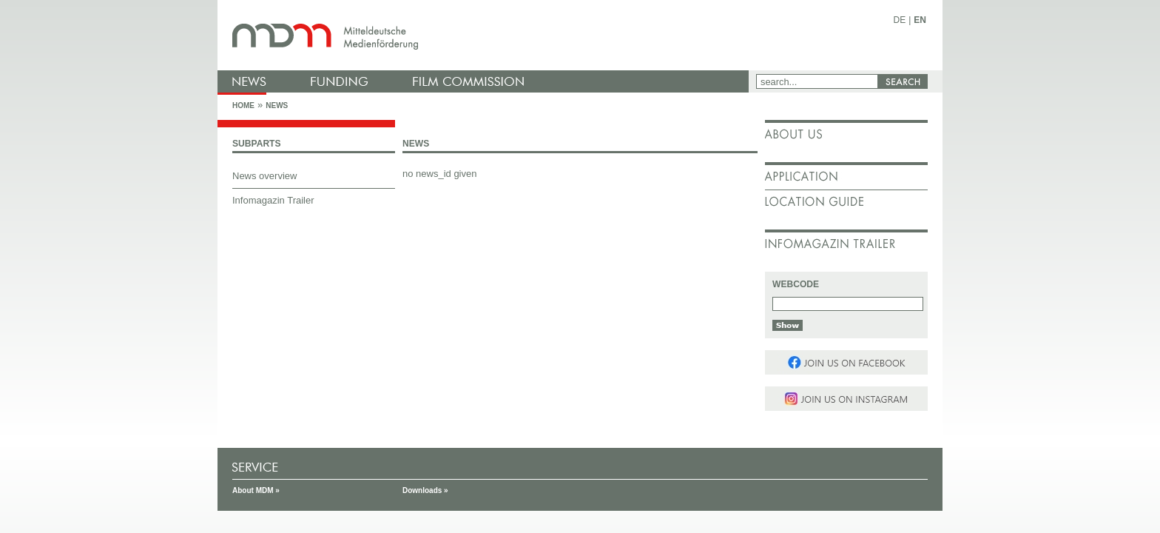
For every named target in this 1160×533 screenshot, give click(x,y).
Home (243, 105)
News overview (264, 175)
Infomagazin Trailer (273, 200)
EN (920, 20)
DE (900, 20)
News (277, 105)
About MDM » (256, 490)
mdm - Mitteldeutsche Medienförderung (488, 35)
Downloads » (425, 490)
